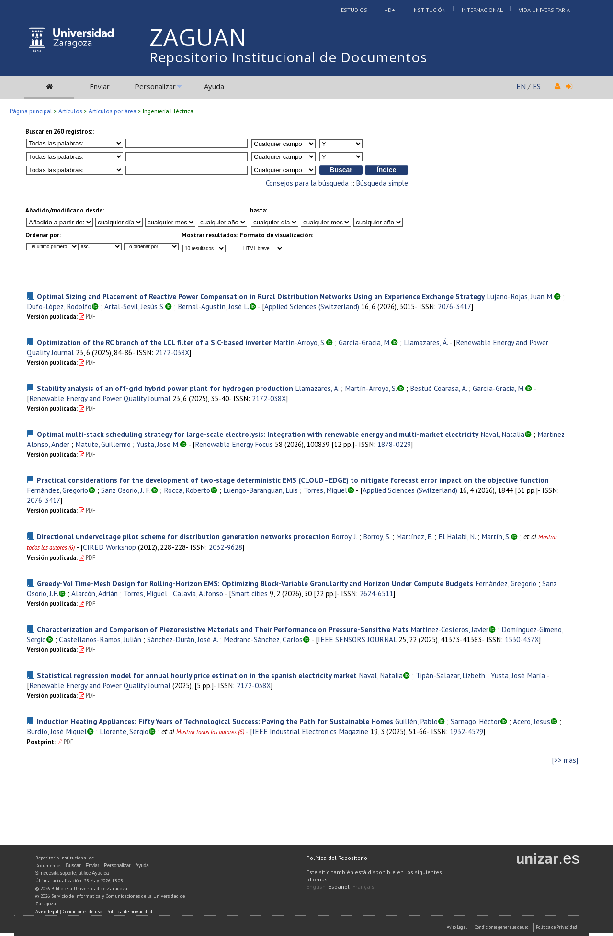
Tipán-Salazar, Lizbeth (450, 675)
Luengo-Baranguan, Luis (260, 490)
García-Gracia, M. (365, 342)
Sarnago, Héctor (475, 721)
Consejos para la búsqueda (307, 183)
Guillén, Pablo (416, 721)
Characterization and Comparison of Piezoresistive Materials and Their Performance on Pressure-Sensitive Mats (223, 629)
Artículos (70, 111)
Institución (429, 9)
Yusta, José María (518, 675)
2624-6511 (376, 593)
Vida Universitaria (544, 9)
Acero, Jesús (531, 721)
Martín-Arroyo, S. (299, 342)
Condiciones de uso (82, 911)
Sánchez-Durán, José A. (182, 639)
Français (363, 886)
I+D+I (390, 9)
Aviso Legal (457, 927)
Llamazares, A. (317, 388)
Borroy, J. (344, 536)
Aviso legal (46, 911)
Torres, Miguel (325, 490)
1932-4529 (466, 731)
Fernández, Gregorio (57, 490)
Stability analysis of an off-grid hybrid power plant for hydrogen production (165, 388)
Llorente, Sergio (124, 731)
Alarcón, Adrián (94, 593)
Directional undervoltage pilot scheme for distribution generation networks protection (183, 536)
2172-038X (172, 352)
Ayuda (214, 86)
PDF (87, 316)
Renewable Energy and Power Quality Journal (99, 398)
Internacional (482, 9)
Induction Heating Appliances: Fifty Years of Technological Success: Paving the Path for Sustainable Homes (215, 721)
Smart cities (249, 593)
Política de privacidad (129, 911)
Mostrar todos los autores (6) (210, 732)
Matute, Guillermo (103, 444)
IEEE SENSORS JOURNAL (357, 639)
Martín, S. (496, 536)
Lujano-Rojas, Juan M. (520, 296)
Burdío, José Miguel (57, 731)
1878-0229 (394, 444)
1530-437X (522, 639)
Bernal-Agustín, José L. (213, 306)
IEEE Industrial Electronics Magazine (310, 731)
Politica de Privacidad (556, 927)
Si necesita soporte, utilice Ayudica (72, 873)
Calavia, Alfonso (198, 593)
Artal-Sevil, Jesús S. (134, 306)
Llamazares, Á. (426, 342)
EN (521, 86)
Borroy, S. (376, 536)
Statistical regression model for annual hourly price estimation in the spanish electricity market (197, 675)
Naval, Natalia (502, 434)
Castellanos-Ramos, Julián (100, 639)
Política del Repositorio (336, 857)
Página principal (31, 111)
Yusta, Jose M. (158, 444)
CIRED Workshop (109, 547)
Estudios (354, 9)
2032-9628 (225, 547)
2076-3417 (454, 306)
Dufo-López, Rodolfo (59, 306)
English (316, 886)
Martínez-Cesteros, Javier (449, 629)
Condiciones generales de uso (501, 927)
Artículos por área (112, 111)
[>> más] (565, 760)
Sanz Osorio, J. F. (126, 490)
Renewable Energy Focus (234, 444)
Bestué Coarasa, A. (438, 388)
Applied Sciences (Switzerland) (311, 306)
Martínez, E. (414, 536)
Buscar (73, 865)
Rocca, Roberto (187, 490)
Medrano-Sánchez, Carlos (263, 639)
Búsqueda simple (382, 183)
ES (537, 86)
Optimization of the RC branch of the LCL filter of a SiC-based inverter (154, 342)
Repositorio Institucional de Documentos (288, 57)
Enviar (100, 86)
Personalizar (155, 86)
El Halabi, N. (457, 536)
